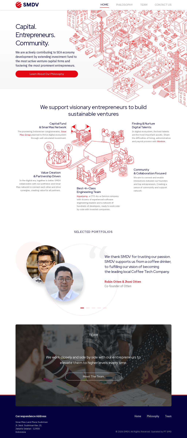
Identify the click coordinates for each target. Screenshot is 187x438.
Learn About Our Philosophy (47, 74)
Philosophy (153, 416)
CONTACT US (163, 4)
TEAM (143, 4)
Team (168, 416)
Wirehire (161, 141)
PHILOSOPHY (124, 4)
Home (138, 416)
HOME (104, 4)
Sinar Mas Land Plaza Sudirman (32, 422)
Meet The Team (93, 376)
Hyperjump (82, 196)
